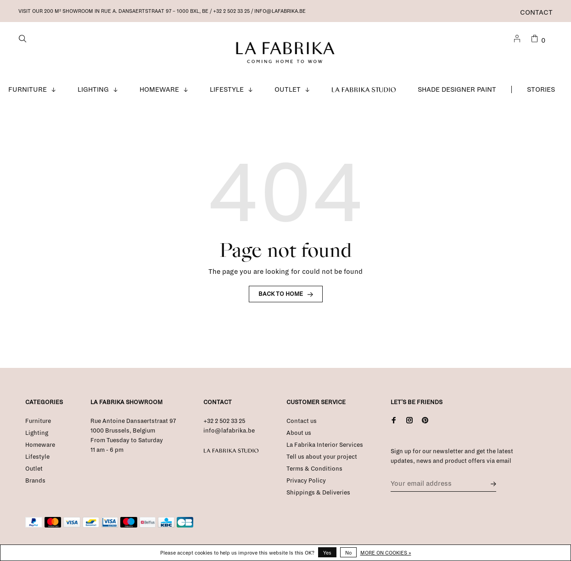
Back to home (280, 294)
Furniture (27, 90)
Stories (541, 90)
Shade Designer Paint (457, 90)
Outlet (287, 90)
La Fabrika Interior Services (324, 445)
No (348, 552)
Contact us (301, 421)
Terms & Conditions (314, 469)
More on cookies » (385, 552)
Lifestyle (227, 90)
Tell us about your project (321, 457)
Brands (35, 481)
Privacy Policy (306, 481)
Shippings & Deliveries (318, 493)
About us (298, 433)
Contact (536, 12)
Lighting (93, 90)
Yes (327, 552)
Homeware (159, 90)
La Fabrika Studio (364, 90)
